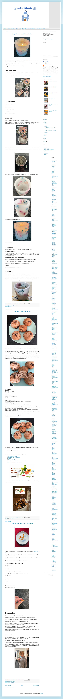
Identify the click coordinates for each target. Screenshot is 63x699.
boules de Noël (54, 196)
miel (10, 681)
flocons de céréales (55, 322)
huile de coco (54, 354)
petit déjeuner (54, 459)
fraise (53, 324)
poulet (53, 483)
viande (53, 560)
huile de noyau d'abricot (54, 357)
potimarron (54, 479)
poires (53, 468)
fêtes (53, 313)
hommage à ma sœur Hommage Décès (54, 348)
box (53, 201)
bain (53, 173)
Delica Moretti (54, 278)
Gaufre (53, 335)
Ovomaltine (54, 442)
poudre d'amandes (55, 480)
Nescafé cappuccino (54, 419)
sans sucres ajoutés (55, 507)
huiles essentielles (55, 360)
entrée (53, 294)
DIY (10, 305)
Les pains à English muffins (12, 456)
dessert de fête (54, 284)
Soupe (53, 533)
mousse (53, 411)
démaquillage (54, 279)
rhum (53, 496)
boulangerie (8, 518)
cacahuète (53, 216)
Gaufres (53, 337)
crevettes (53, 272)
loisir (53, 383)
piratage (53, 463)
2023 (45, 122)
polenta (53, 473)
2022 (45, 134)
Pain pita (9, 458)
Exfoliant (53, 302)
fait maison (54, 307)
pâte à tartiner (54, 454)
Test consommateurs (54, 542)
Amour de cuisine (14, 450)
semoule (53, 520)
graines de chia (54, 340)
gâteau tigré (54, 333)
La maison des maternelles (54, 371)
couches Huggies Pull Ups (54, 255)
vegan (53, 555)
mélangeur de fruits (55, 402)
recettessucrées (54, 493)
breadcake (53, 210)
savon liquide (54, 513)
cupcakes (53, 276)
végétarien (53, 556)
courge (53, 257)
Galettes (53, 328)
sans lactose (54, 504)
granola (53, 343)
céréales (53, 231)
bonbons (8, 681)
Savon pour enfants (55, 515)
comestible (54, 245)
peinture (53, 457)
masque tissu (54, 399)
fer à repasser (54, 312)
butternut (53, 215)
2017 (45, 141)
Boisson (53, 190)
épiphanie (53, 299)
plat (53, 467)
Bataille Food (54, 178)
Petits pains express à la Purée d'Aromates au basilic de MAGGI (18, 460)
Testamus (53, 545)
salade (53, 499)
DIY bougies (12, 305)
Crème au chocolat (55, 267)
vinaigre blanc (54, 562)
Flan (53, 318)
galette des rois (54, 327)
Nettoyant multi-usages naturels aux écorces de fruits (55, 422)
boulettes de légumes (54, 200)
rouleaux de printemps (54, 498)
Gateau (53, 329)
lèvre (53, 378)
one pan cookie (54, 438)
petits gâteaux (54, 460)
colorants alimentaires (54, 244)
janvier (46, 132)
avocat (53, 171)
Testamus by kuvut (55, 546)
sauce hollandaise (55, 509)
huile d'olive (54, 353)
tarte (53, 538)
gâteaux (53, 334)
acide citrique (54, 160)
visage (53, 566)
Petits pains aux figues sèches (22, 311)
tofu (53, 550)
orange (53, 439)
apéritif (53, 166)
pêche (53, 455)
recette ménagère (54, 491)
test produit (54, 544)
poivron (53, 472)
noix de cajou (54, 433)
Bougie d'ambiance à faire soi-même (22, 34)
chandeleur (54, 234)
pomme (53, 474)
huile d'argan (54, 352)
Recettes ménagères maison (41, 28)
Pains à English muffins (52, 98)
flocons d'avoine (54, 320)
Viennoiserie (54, 561)
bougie (8, 305)
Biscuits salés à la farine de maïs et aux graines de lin (53, 87)
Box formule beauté (54, 204)
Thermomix (54, 547)
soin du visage (54, 529)
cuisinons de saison (55, 274)
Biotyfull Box (54, 186)
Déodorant (54, 282)
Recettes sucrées (46, 148)
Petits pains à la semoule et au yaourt (14, 457)
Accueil (5, 28)
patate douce (54, 452)
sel (52, 519)
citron (53, 238)
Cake (53, 223)
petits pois (53, 462)
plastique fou (54, 465)
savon (53, 510)
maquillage (54, 392)
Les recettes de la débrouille (49, 39)
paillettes (53, 443)
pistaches (53, 464)
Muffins (53, 412)
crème (53, 266)
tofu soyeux (54, 551)
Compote (53, 246)
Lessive (53, 376)
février (46, 126)
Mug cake (53, 414)
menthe (53, 403)
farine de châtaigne (55, 309)
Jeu (52, 361)
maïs (53, 388)
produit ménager (54, 484)
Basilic (53, 177)
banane (53, 175)
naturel (53, 416)
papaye (53, 448)
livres (53, 382)
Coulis (53, 256)
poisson (53, 470)
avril (46, 123)
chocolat (53, 236)
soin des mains (54, 525)
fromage (53, 325)
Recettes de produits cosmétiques (30, 28)
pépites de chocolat (55, 458)
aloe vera (53, 162)
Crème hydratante (55, 269)
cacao (53, 219)
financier (53, 315)
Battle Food (54, 180)
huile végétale (54, 359)
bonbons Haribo (54, 193)
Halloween (54, 344)
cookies (53, 250)
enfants (53, 293)
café (53, 221)
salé (53, 500)
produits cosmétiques (54, 486)
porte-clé (53, 478)
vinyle (53, 565)
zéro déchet (54, 570)
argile (53, 167)
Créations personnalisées (11, 28)
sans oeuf (53, 505)
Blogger (42, 693)
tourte (53, 552)
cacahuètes (54, 218)
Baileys (53, 172)
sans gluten (54, 503)
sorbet (53, 530)
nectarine (53, 417)
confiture (53, 249)
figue (11, 518)
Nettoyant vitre (54, 424)
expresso (53, 304)
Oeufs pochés (54, 437)
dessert (53, 283)
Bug (53, 214)
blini (53, 189)
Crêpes (53, 271)
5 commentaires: (20, 303)
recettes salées (54, 492)
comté (53, 248)
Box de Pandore (54, 202)
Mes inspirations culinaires (16, 448)
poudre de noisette (55, 482)
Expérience (54, 303)
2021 (45, 135)
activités (53, 161)
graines (53, 339)
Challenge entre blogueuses (54, 233)
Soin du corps (54, 528)
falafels (53, 308)
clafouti (53, 239)
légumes (53, 373)
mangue (53, 391)
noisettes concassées (54, 430)
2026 (45, 119)
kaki (53, 364)
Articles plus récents (8, 685)
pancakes (53, 447)
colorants (53, 242)
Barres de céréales (55, 176)
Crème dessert (54, 268)
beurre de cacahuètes (54, 182)
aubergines (54, 170)
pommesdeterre (54, 475)
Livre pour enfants (55, 381)
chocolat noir (54, 237)
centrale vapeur (54, 230)
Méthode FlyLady (55, 404)
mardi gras (54, 393)
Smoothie (53, 524)
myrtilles (53, 415)
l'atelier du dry (16, 305)
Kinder (53, 365)
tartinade (53, 539)
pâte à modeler (54, 453)
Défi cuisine (54, 277)
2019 (45, 138)
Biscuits (53, 188)
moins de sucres (54, 408)
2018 (45, 139)
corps (53, 253)
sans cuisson (54, 502)
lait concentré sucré (55, 372)
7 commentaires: (20, 679)
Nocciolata (54, 425)
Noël (53, 426)
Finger (53, 317)
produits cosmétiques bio (54, 488)
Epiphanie (53, 298)
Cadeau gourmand (55, 220)
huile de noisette (54, 355)
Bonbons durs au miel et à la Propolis (22, 523)
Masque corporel (54, 396)
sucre (53, 535)
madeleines (54, 386)
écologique (54, 292)
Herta (53, 345)
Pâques (53, 449)
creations (53, 261)
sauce (53, 508)
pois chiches (54, 469)
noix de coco (54, 434)
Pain (13, 518)
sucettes (53, 534)
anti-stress (53, 165)
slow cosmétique (54, 523)
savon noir (53, 514)
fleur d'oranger (54, 319)
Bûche (53, 213)
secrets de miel (13, 681)
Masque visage (54, 400)
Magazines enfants (55, 387)
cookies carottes (54, 251)
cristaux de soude (54, 273)
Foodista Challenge (55, 323)
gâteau (53, 330)
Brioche (53, 211)
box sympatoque (54, 209)
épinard (53, 297)
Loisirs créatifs (18, 28)
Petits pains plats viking (12, 459)
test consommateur (55, 540)
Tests (23, 28)
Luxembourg (9, 306)
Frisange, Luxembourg (11, 682)
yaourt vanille (54, 567)
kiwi (53, 366)
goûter (53, 338)
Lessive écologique (55, 377)
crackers (53, 260)
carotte (53, 227)
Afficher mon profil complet (47, 76)
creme (53, 264)
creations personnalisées (54, 263)
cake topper (54, 224)
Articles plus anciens (36, 685)
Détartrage (54, 287)
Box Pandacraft (54, 208)
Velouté (53, 557)
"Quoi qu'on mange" (22, 480)
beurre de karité (54, 183)
